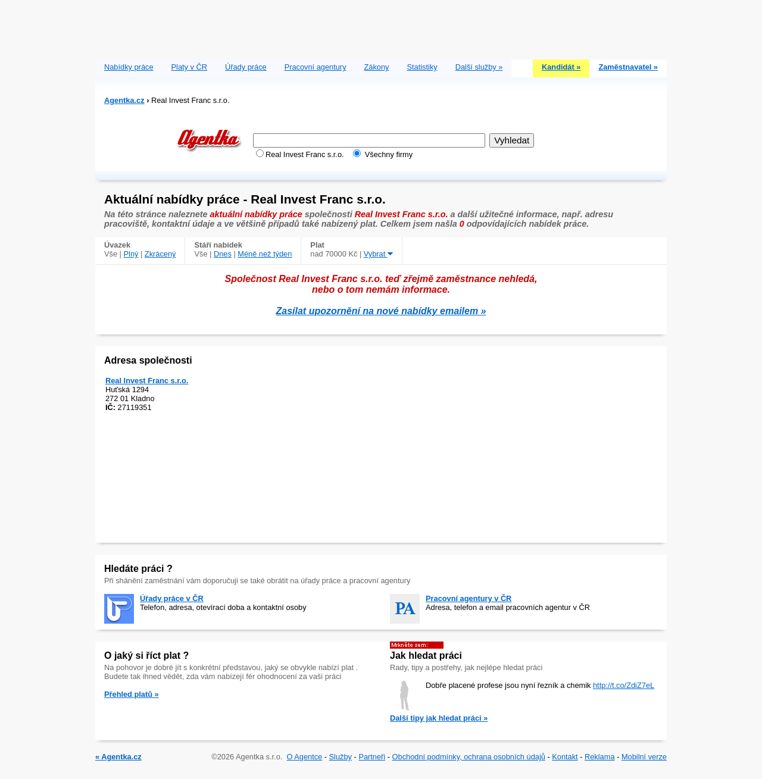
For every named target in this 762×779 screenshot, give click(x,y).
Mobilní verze (644, 756)
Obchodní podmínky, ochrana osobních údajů (468, 756)
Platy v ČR (189, 66)
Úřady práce (246, 66)
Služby (340, 756)
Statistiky (422, 66)
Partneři (371, 756)
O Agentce (304, 756)
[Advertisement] (381, 27)
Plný (131, 253)
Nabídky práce (129, 66)
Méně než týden (265, 253)
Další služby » (479, 66)
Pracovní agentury (315, 66)
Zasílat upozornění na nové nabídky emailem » (381, 311)
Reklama (600, 756)
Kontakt (564, 756)
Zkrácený (160, 253)
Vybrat (378, 253)
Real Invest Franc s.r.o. (146, 380)
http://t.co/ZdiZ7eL (623, 685)
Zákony (376, 66)
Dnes (223, 253)
